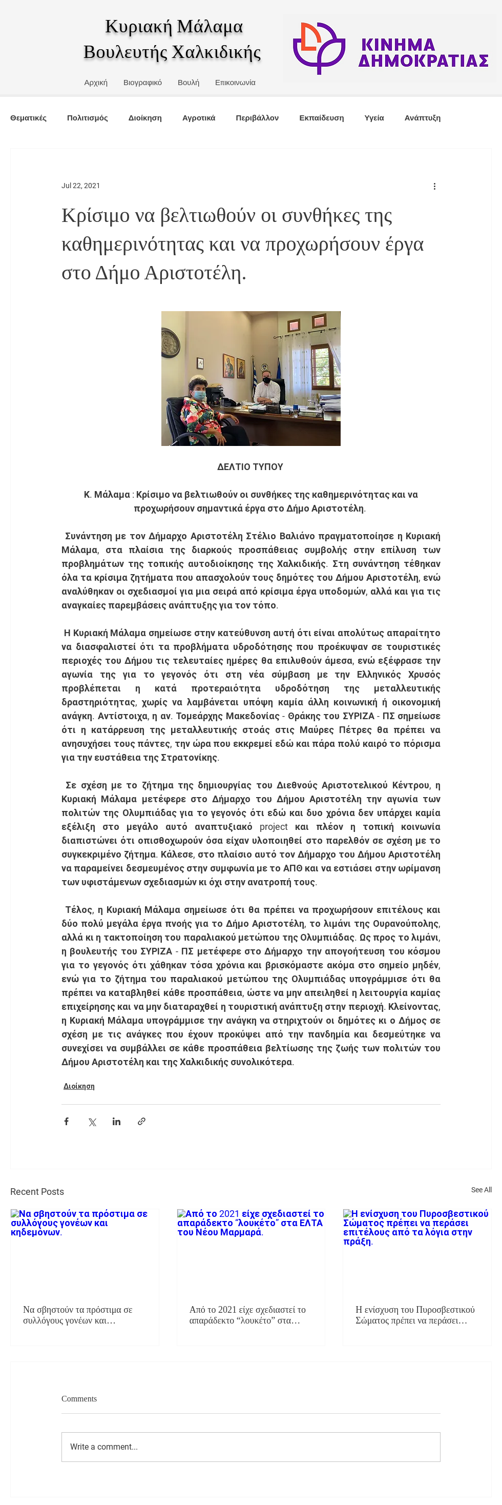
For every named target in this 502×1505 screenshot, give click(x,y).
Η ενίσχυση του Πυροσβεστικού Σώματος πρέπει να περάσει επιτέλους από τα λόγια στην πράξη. (415, 1315)
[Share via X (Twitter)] (91, 1121)
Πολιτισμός (87, 117)
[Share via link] (142, 1121)
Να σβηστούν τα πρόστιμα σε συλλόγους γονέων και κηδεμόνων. (78, 1315)
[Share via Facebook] (66, 1121)
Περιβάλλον (257, 117)
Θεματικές (28, 117)
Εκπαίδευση (321, 117)
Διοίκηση (145, 117)
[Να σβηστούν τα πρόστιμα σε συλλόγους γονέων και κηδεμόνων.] (85, 1250)
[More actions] (434, 185)
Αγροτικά (199, 117)
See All (481, 1190)
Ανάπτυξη (423, 117)
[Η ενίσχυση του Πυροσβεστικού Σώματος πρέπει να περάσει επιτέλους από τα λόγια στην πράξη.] (417, 1250)
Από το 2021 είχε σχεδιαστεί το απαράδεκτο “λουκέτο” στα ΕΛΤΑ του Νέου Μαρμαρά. (248, 1315)
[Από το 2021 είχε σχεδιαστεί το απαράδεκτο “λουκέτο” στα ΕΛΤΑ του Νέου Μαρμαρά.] (251, 1250)
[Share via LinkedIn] (116, 1121)
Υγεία (374, 117)
